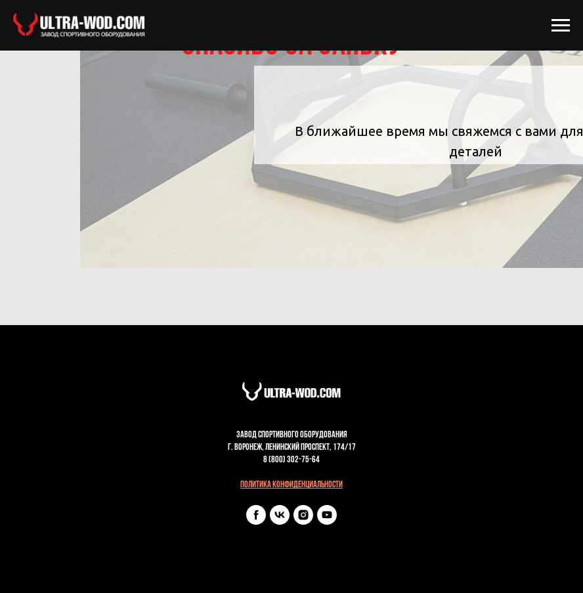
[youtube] (327, 521)
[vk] (280, 521)
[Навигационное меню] (560, 25)
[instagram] (303, 521)
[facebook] (256, 521)
